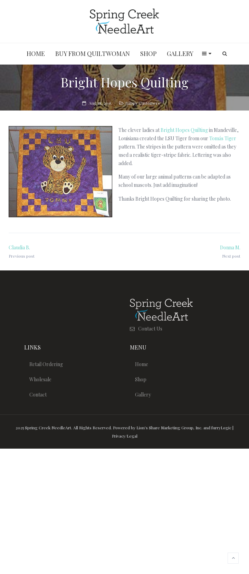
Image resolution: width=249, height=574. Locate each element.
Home (141, 364)
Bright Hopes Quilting (184, 130)
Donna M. (230, 247)
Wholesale (40, 379)
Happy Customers (142, 103)
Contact (38, 394)
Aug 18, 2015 (100, 103)
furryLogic (221, 427)
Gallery (143, 394)
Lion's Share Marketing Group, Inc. (169, 427)
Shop (140, 379)
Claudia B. (19, 247)
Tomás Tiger (222, 138)
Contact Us (150, 328)
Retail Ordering (46, 364)
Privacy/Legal (124, 436)
